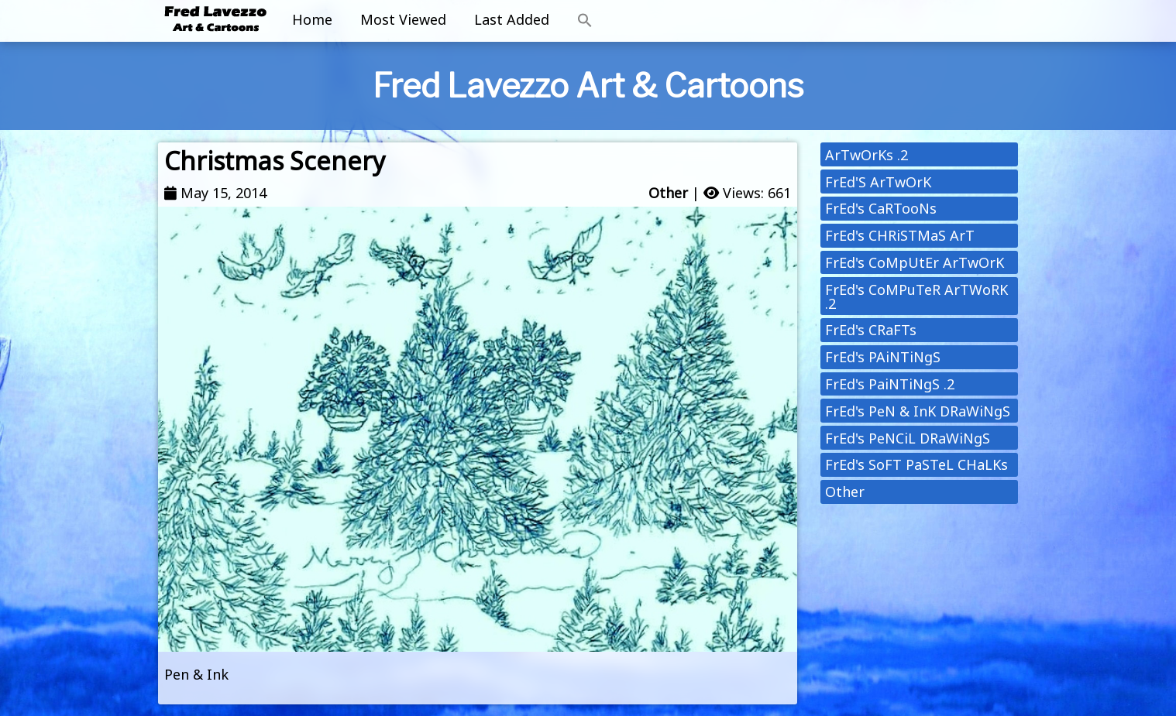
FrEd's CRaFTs (870, 329)
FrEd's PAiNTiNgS (882, 357)
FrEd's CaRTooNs (881, 208)
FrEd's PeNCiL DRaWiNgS (907, 438)
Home (312, 19)
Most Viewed (403, 19)
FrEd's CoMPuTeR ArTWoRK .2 (916, 296)
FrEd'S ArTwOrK (878, 182)
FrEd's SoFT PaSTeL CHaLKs (916, 464)
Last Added (511, 19)
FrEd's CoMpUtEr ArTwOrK (914, 262)
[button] (585, 21)
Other (668, 192)
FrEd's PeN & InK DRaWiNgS (917, 411)
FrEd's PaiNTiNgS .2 (889, 384)
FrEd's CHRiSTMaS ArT (900, 235)
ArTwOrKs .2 (866, 155)
